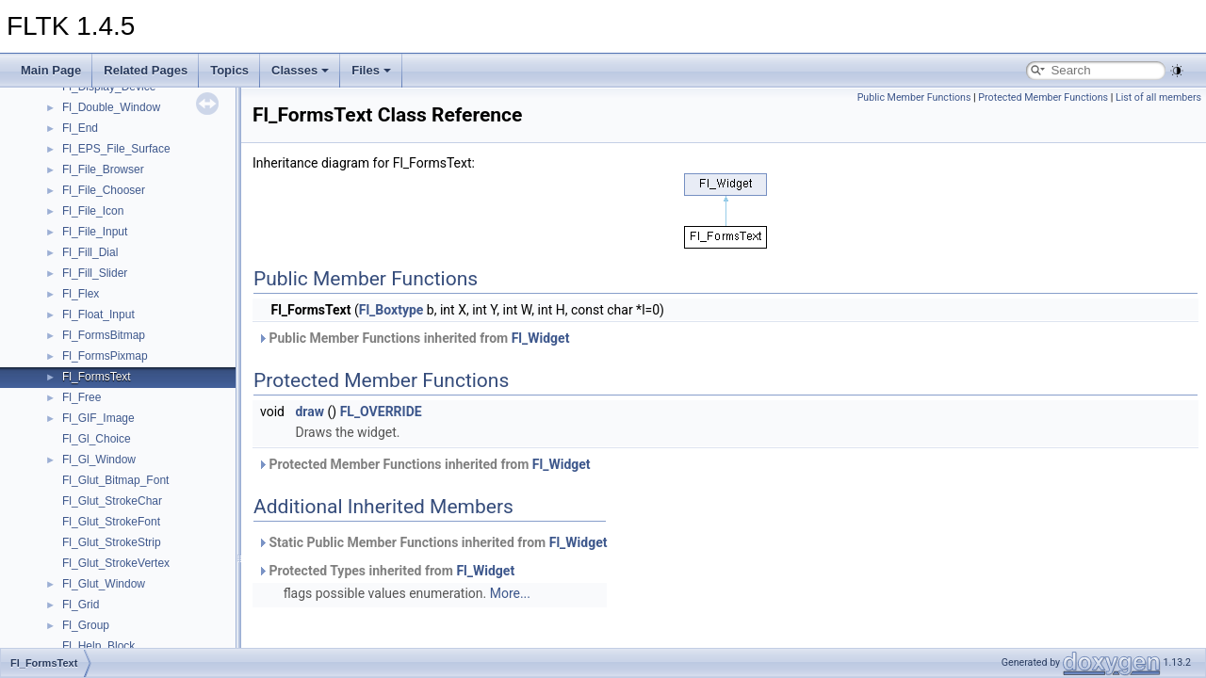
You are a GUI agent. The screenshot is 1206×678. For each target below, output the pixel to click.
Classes (300, 70)
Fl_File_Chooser (103, 190)
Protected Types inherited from (385, 570)
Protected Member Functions (1043, 97)
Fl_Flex (80, 293)
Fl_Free (81, 397)
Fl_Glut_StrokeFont (111, 521)
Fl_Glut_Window (103, 583)
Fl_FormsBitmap (103, 335)
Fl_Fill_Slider (94, 273)
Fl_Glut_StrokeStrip (111, 542)
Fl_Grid (80, 604)
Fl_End (80, 128)
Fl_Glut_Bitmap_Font (115, 480)
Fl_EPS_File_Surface (116, 148)
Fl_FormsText (96, 376)
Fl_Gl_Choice (96, 438)
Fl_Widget (541, 338)
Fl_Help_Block (98, 646)
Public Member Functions (914, 97)
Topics (229, 70)
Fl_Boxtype (391, 309)
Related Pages (145, 70)
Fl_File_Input (94, 231)
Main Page (51, 70)
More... (510, 593)
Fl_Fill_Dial (90, 252)
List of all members (1158, 97)
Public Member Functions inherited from (413, 338)
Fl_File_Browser (103, 169)
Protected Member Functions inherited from (424, 464)
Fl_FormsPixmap (105, 356)
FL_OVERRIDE (381, 411)
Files (371, 70)
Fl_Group (85, 625)
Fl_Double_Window (111, 107)
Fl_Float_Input (98, 314)
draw (309, 411)
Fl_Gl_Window (99, 459)
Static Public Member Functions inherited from (432, 542)
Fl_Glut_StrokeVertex (116, 563)
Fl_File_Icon (92, 211)
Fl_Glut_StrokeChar (112, 501)
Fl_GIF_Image (98, 418)
